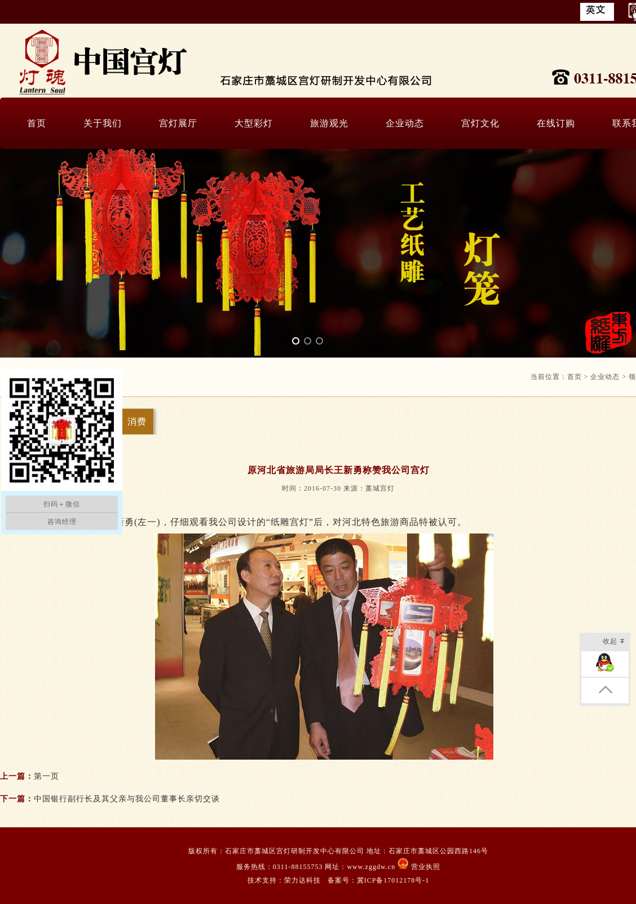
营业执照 (424, 867)
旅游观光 (329, 123)
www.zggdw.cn (372, 867)
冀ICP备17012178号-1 (393, 880)
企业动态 (405, 123)
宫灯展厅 (178, 123)
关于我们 (102, 123)
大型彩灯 (254, 123)
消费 (137, 421)
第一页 (46, 776)
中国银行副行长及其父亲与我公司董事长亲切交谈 (127, 799)
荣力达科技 (302, 880)
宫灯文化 (480, 123)
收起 (614, 642)
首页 (36, 123)
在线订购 (556, 123)
